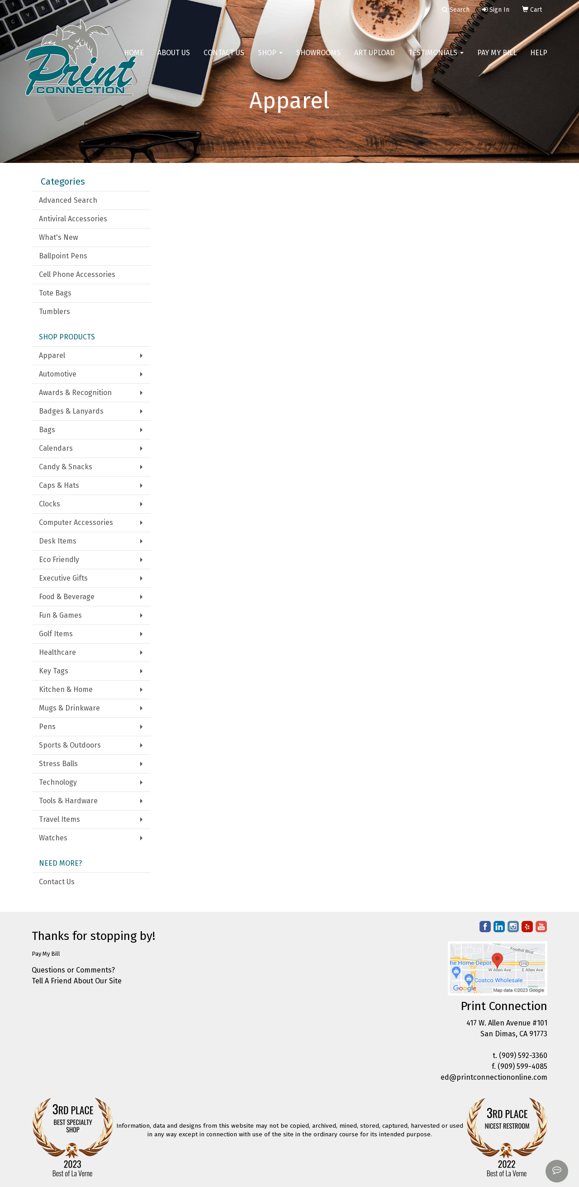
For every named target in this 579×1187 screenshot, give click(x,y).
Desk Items (57, 541)
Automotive (57, 374)
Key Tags (53, 671)
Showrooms (318, 58)
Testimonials (436, 58)
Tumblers (54, 311)
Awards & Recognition (75, 392)
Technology (58, 782)
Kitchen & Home (66, 689)
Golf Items (56, 633)
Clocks (49, 504)
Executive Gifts (63, 578)
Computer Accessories (76, 522)
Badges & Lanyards (71, 411)
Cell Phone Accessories (77, 274)
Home (134, 58)
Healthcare (57, 652)
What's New (58, 237)
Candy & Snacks (65, 466)
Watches (53, 838)
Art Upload (374, 58)
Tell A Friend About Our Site (77, 981)
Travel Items (59, 819)
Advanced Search (68, 200)
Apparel (52, 355)
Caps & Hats (59, 485)
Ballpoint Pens (63, 256)
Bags (47, 429)
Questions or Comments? (73, 970)
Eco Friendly (59, 559)
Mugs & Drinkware (69, 708)
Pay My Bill (497, 58)
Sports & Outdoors (70, 745)
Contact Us (224, 58)
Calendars (56, 448)
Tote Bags (55, 293)
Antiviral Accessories (73, 219)
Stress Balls (58, 763)
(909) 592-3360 (523, 1055)
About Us (173, 58)
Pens (47, 726)
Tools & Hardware (68, 800)
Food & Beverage (67, 596)
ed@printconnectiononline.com (494, 1077)
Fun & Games (60, 615)
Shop (270, 58)
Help (538, 58)
